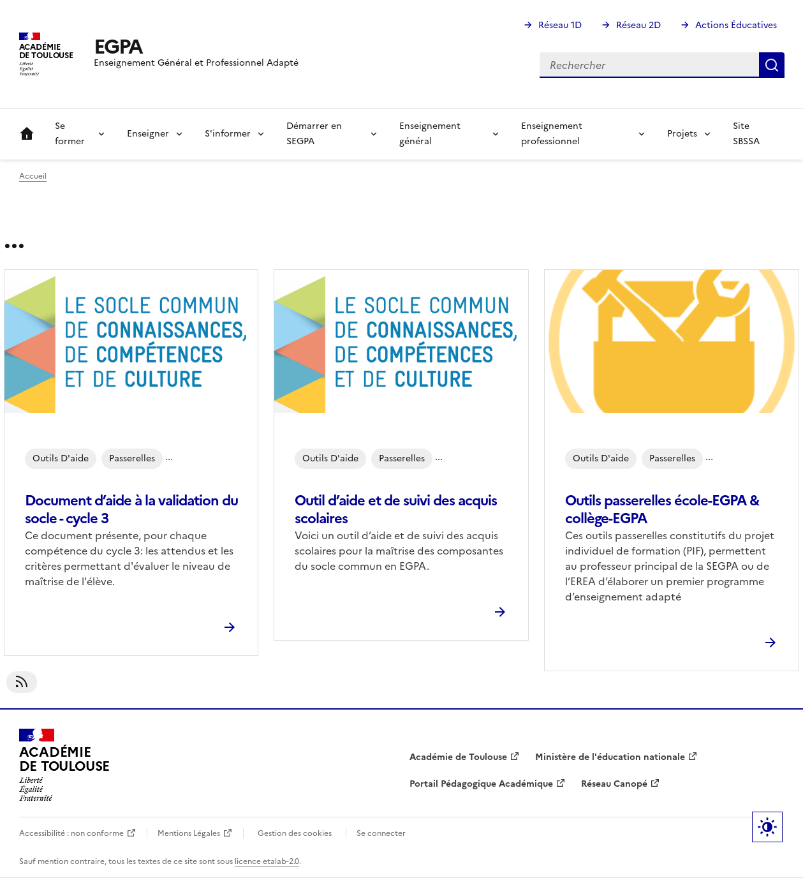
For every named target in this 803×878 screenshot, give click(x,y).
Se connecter (381, 833)
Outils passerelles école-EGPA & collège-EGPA (662, 509)
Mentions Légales (189, 833)
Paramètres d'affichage (767, 827)
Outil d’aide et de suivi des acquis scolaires (396, 509)
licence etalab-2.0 (267, 861)
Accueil (27, 134)
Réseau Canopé (614, 784)
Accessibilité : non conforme (71, 833)
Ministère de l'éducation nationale (610, 757)
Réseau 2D (638, 25)
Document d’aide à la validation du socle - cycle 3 (131, 509)
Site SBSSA (746, 133)
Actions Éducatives (736, 25)
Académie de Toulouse (458, 757)
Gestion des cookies (295, 833)
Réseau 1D (560, 25)
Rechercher (772, 65)
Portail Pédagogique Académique (481, 784)
